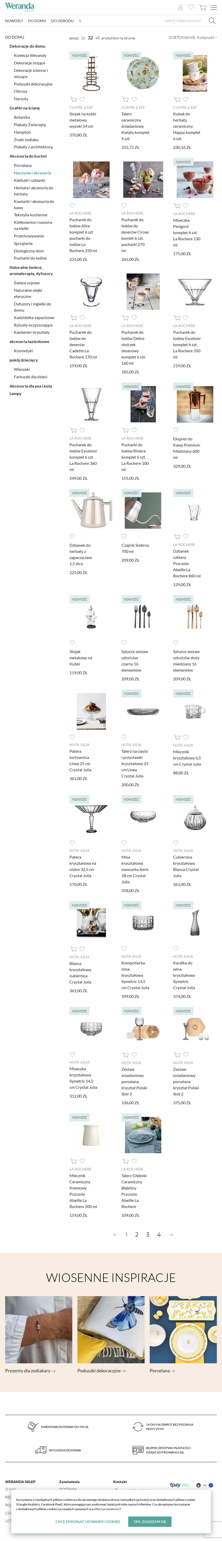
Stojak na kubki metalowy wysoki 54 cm (82, 120)
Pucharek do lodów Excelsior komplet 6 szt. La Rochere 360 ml (83, 457)
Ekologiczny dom (29, 250)
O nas (10, 1489)
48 (97, 37)
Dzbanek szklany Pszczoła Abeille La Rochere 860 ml (187, 563)
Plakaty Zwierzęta (30, 124)
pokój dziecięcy (24, 359)
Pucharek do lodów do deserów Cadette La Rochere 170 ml (83, 344)
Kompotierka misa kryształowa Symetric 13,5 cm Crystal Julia (135, 975)
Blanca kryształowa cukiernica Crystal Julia (80, 972)
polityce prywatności (106, 1509)
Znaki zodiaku (26, 139)
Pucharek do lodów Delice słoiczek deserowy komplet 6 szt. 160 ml (133, 347)
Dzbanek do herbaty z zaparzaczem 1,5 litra (80, 554)
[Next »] (170, 1235)
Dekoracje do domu (27, 46)
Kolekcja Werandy (30, 55)
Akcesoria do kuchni (28, 155)
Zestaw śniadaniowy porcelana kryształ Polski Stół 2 (186, 1081)
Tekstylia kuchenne (30, 214)
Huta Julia (79, 744)
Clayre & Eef (81, 107)
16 (83, 37)
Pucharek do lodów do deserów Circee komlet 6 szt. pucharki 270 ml (135, 235)
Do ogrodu (62, 21)
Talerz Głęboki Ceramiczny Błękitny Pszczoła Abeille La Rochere (134, 1191)
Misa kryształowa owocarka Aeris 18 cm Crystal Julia (135, 869)
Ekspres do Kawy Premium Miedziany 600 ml (186, 448)
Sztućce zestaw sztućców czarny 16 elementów (134, 660)
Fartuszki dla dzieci (30, 376)
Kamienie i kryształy (31, 332)
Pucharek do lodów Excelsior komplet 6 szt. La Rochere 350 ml (187, 344)
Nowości (14, 21)
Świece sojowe (27, 282)
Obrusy (20, 91)
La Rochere (80, 213)
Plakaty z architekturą (33, 146)
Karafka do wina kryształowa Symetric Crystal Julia (184, 975)
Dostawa (68, 1489)
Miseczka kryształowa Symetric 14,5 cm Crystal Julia (83, 1078)
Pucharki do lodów (30, 257)
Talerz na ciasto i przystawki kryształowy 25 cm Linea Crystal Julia (134, 763)
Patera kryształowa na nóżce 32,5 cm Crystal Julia (82, 866)
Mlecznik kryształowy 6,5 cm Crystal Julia (187, 757)
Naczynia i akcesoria (32, 172)
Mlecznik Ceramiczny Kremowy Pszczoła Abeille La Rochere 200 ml (83, 1191)
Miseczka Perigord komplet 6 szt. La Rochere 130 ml (186, 232)
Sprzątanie (23, 243)
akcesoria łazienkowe (29, 341)
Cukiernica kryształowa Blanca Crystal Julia (186, 866)
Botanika (22, 117)
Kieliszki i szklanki (29, 180)
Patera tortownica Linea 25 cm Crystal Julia (80, 760)
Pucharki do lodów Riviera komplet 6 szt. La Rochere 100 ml (135, 457)
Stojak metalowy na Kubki (80, 657)
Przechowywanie (29, 235)
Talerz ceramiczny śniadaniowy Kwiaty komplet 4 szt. (135, 126)
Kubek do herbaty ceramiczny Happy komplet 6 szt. (186, 126)
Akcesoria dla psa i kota (31, 385)
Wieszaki (22, 369)
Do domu (37, 21)
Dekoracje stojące (29, 62)
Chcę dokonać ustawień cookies (88, 1521)
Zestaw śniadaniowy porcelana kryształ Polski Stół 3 (134, 1081)
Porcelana (23, 165)
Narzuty (21, 98)
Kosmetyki (23, 350)
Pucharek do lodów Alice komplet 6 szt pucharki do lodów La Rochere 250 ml (83, 235)
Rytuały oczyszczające (33, 324)
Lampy (16, 393)
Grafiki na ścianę (25, 107)
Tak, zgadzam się (150, 1521)
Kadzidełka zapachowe (34, 317)
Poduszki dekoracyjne (33, 83)
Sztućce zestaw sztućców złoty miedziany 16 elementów (186, 660)
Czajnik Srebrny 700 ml (135, 548)
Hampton (22, 132)
